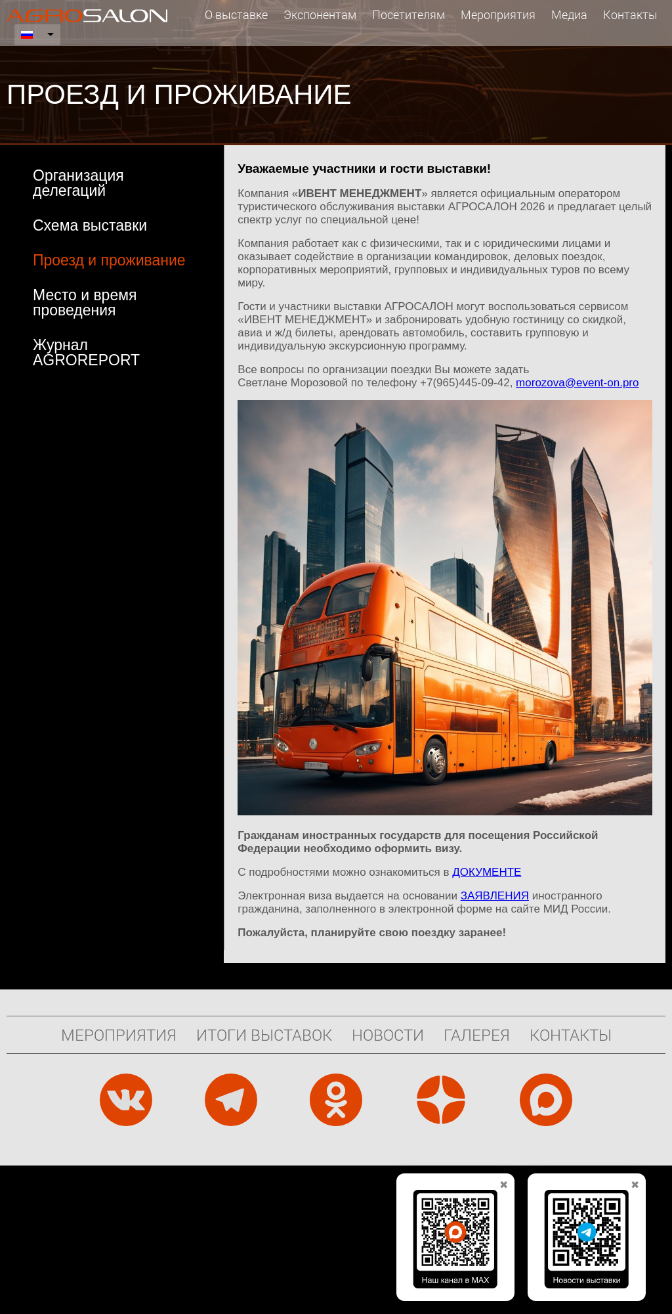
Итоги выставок (264, 1035)
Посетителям (408, 14)
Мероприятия (498, 14)
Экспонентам (320, 14)
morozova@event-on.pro (577, 382)
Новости (388, 1035)
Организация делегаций (78, 183)
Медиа (569, 14)
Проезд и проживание (109, 260)
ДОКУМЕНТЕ (486, 872)
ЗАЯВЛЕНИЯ (495, 896)
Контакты (630, 14)
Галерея (477, 1035)
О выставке (236, 14)
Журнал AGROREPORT (86, 352)
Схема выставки (90, 225)
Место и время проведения (84, 302)
